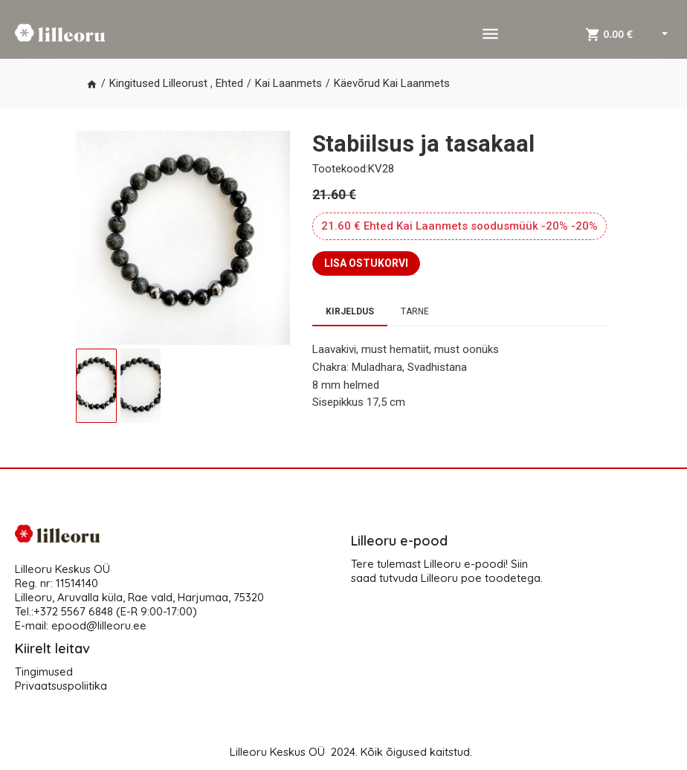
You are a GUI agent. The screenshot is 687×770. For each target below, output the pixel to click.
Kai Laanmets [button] (288, 83)
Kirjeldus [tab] (350, 311)
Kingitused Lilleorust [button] (158, 83)
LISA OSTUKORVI (366, 263)
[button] (91, 84)
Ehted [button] (229, 83)
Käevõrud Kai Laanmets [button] (392, 83)
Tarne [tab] (415, 311)
